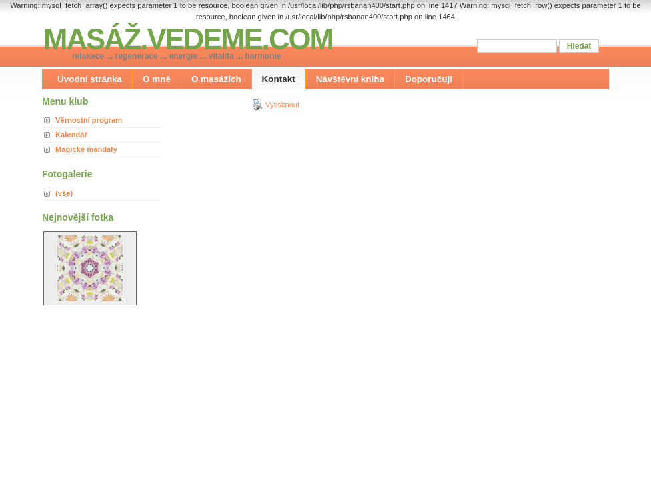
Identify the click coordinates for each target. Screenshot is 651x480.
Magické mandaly (86, 149)
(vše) (64, 193)
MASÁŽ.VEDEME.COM (188, 39)
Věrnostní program (88, 120)
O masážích (216, 79)
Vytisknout (275, 104)
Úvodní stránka (89, 79)
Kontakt (278, 79)
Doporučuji (428, 79)
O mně (157, 79)
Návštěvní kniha (350, 79)
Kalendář (71, 135)
